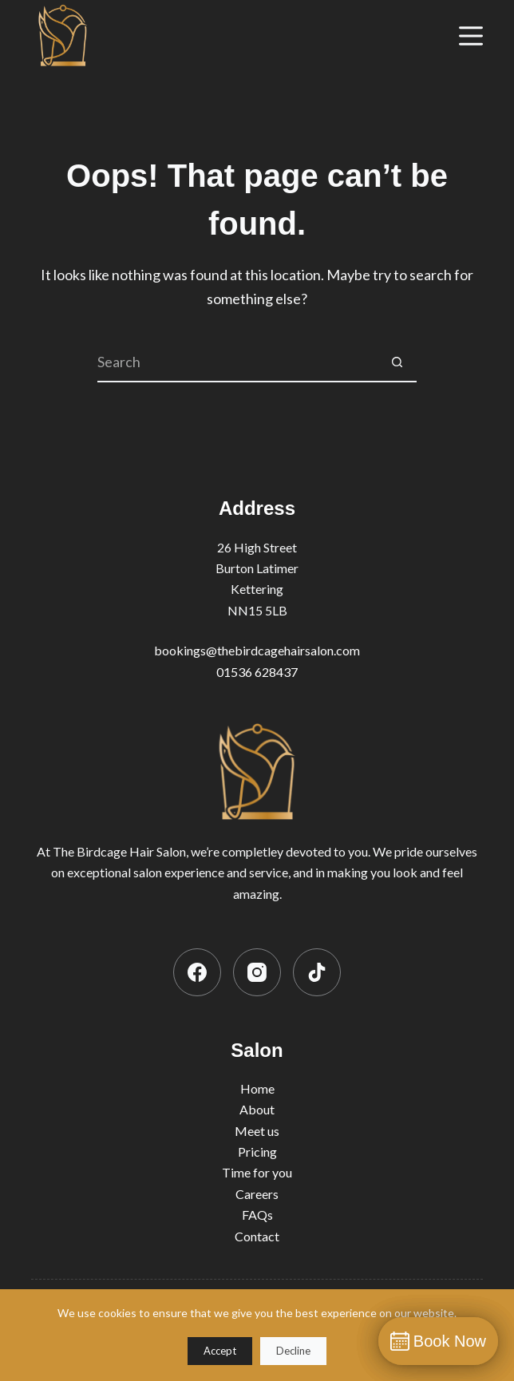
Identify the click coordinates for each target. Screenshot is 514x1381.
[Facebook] (197, 972)
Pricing (257, 1151)
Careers (257, 1193)
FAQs (257, 1214)
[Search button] (397, 362)
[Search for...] (237, 362)
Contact (257, 1236)
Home (257, 1088)
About (257, 1109)
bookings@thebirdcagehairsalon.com (257, 650)
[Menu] (471, 36)
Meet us (257, 1130)
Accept (220, 1350)
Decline (293, 1350)
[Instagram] (257, 972)
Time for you (257, 1172)
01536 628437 (257, 671)
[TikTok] (317, 972)
